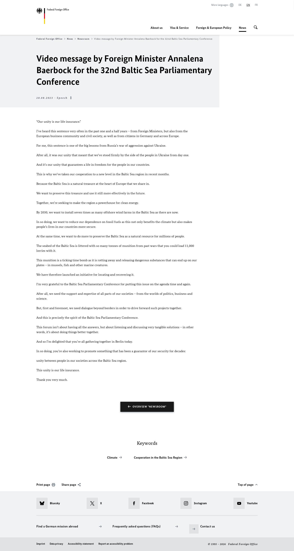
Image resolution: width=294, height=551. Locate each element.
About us (157, 28)
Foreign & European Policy (213, 28)
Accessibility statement (81, 543)
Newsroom (84, 39)
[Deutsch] (240, 5)
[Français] (256, 5)
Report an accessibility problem (115, 543)
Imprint (40, 543)
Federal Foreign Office (50, 39)
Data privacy (56, 543)
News (242, 28)
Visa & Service (179, 28)
